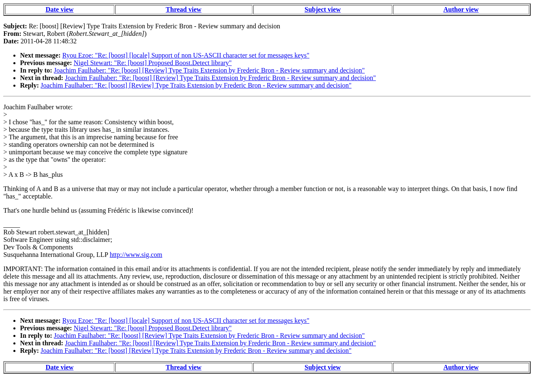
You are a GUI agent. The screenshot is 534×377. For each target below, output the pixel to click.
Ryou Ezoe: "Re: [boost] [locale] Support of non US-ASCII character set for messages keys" (185, 55)
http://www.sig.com (136, 254)
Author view (461, 9)
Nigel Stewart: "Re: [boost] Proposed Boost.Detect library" (153, 62)
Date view (59, 9)
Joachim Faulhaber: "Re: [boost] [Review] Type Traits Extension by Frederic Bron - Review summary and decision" (209, 70)
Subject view (323, 9)
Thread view (183, 9)
